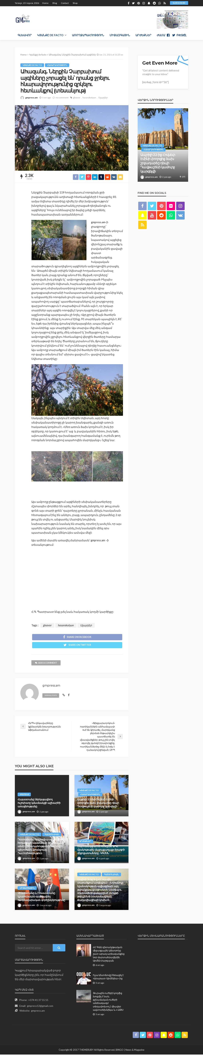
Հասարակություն (57, 65)
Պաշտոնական (52, 836)
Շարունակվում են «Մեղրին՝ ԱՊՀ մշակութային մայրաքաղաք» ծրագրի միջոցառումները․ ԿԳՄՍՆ (101, 851)
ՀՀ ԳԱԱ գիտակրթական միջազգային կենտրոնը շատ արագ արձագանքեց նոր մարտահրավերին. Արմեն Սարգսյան (108, 955)
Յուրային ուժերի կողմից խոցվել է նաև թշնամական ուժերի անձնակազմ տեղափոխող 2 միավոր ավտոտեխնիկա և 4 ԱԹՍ (108, 1003)
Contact (65, 3)
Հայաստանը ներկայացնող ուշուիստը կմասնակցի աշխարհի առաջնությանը (39, 804)
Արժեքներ (143, 35)
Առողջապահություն (88, 35)
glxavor (76, 97)
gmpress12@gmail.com (40, 1007)
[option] (163, 145)
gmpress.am (31, 97)
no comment (62, 97)
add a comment (46, 664)
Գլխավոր (25, 35)
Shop (75, 3)
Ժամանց (163, 35)
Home (45, 3)
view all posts (51, 697)
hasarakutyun (89, 97)
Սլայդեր (103, 97)
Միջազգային (120, 35)
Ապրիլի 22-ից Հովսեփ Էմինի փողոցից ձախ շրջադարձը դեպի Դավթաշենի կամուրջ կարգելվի (98, 804)
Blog (54, 3)
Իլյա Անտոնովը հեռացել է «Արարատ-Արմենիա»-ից (108, 978)
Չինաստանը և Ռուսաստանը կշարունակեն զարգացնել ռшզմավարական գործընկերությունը (41, 898)
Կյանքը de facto (50, 35)
